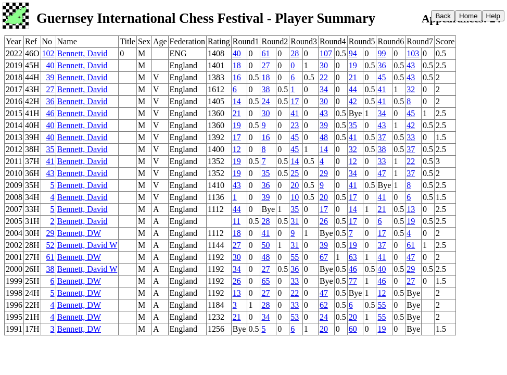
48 (324, 137)
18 (237, 65)
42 (353, 101)
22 (324, 77)
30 (324, 65)
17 (294, 101)
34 (324, 89)
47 (381, 173)
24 (265, 101)
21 (353, 77)
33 (411, 137)
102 (48, 53)
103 (413, 53)
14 (237, 101)
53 (294, 316)
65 (265, 281)
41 (381, 89)
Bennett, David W (87, 245)
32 (411, 89)
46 (50, 113)
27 (265, 65)
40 (237, 53)
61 (265, 53)
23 (294, 125)
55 (294, 257)
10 (294, 197)
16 (237, 77)
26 (324, 221)
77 (353, 281)
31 (294, 221)
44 (353, 89)
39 (50, 77)
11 (236, 221)
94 (353, 53)
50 (265, 245)
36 (381, 65)
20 (294, 185)
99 (381, 53)
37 (381, 137)
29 (324, 173)
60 (353, 328)
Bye (355, 113)
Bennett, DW (79, 233)
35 (353, 125)
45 (381, 77)
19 (353, 65)
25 (294, 173)
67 (324, 257)
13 (411, 209)
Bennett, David (82, 53)
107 (326, 53)
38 (265, 89)
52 (50, 245)
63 (353, 257)
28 (294, 53)
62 (324, 305)
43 (411, 65)
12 (237, 149)
